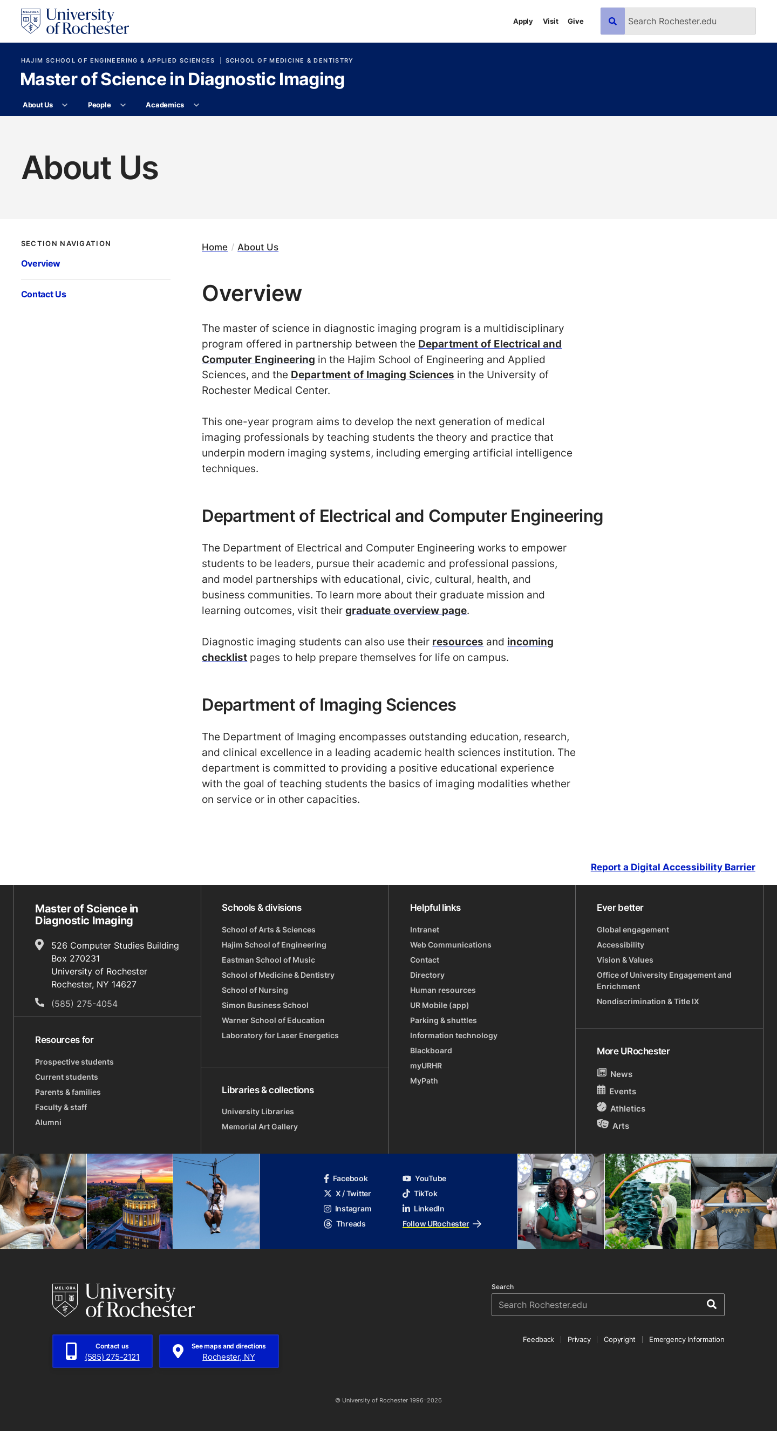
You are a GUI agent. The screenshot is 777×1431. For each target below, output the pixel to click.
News (615, 1073)
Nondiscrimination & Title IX (648, 1001)
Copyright (620, 1339)
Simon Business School (265, 1005)
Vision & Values (625, 960)
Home (215, 247)
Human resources (443, 990)
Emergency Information (687, 1339)
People (99, 105)
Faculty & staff (61, 1107)
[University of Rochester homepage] (75, 21)
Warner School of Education (273, 1020)
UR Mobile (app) (439, 1005)
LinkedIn (424, 1208)
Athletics (621, 1108)
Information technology (453, 1035)
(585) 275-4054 (84, 1004)
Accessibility (620, 944)
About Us (38, 105)
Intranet (424, 929)
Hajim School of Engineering (274, 944)
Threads (345, 1223)
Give (575, 21)
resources (457, 641)
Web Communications (451, 944)
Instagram (347, 1208)
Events (617, 1091)
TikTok (420, 1193)
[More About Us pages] (65, 105)
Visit (550, 21)
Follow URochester (442, 1223)
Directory (427, 975)
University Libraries (258, 1111)
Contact (424, 960)
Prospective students (74, 1062)
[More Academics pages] (196, 105)
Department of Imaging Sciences (372, 374)
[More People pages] (123, 105)
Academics (165, 105)
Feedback (538, 1339)
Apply (523, 21)
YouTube (424, 1178)
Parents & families (68, 1092)
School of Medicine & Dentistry (290, 61)
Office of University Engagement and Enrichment (664, 980)
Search (503, 1287)
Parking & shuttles (443, 1020)
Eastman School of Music (268, 960)
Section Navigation (66, 243)
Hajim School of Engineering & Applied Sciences (118, 61)
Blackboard (431, 1050)
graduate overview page (406, 610)
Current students (66, 1077)
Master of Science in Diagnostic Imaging (182, 80)
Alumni (48, 1122)
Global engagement (633, 929)
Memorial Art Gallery (260, 1126)
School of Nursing (255, 990)
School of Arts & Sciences (269, 929)
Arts (613, 1125)
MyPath (424, 1080)
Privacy (579, 1339)
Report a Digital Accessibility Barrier (673, 867)
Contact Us (43, 294)
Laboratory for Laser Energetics (280, 1035)
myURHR (426, 1065)
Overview (41, 263)
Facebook (346, 1178)
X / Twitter (347, 1193)
